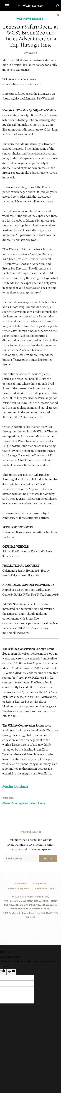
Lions (41, 803)
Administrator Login (44, 888)
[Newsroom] (30, 4)
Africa (6, 803)
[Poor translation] (11, 972)
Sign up (48, 858)
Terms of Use (21, 883)
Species (23, 803)
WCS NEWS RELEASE (29, 18)
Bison (33, 803)
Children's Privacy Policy (18, 888)
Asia (14, 803)
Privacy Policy (39, 883)
